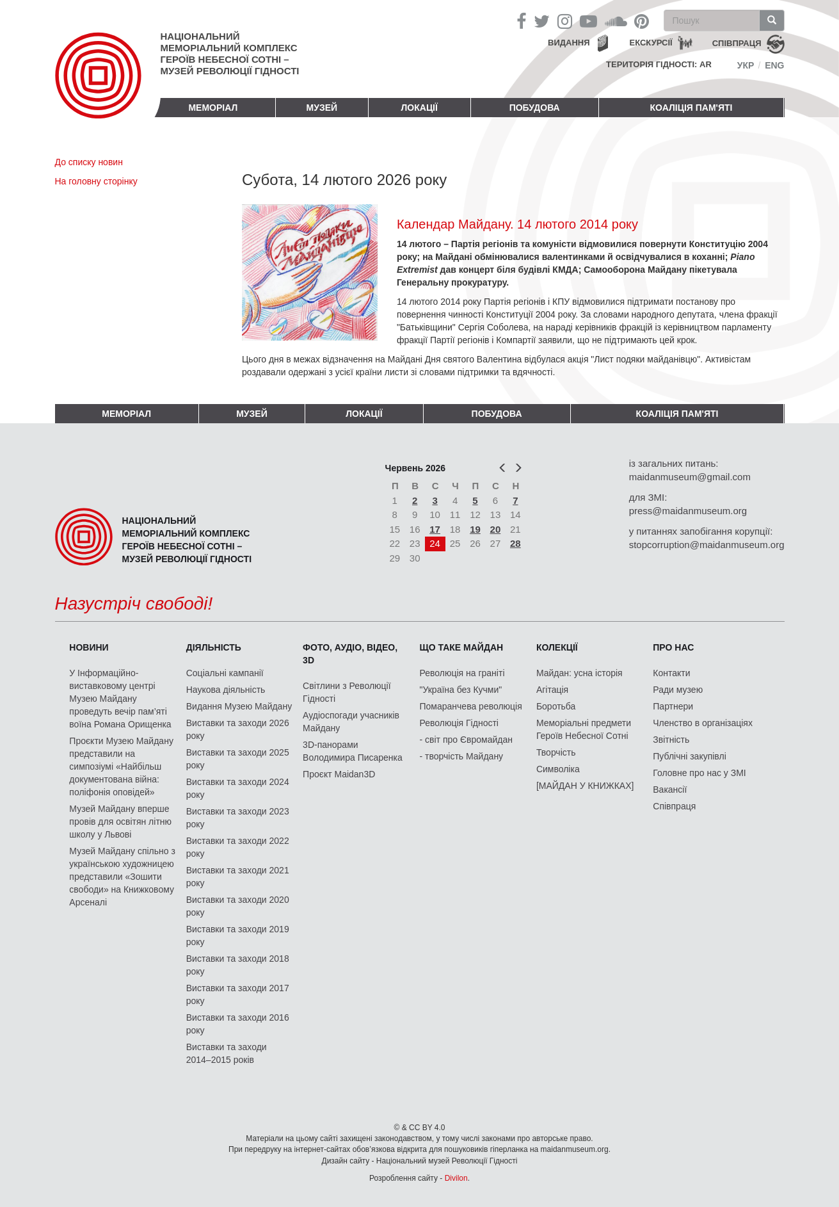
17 (434, 529)
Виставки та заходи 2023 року (237, 817)
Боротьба (555, 706)
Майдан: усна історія (579, 673)
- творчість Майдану (462, 756)
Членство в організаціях (703, 723)
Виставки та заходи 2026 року (237, 729)
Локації (419, 107)
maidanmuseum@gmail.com (690, 476)
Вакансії (670, 789)
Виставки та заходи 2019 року (237, 935)
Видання (569, 42)
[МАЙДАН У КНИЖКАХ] (585, 786)
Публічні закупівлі (689, 756)
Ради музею (678, 690)
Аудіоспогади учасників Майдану (351, 721)
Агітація (552, 690)
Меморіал (212, 107)
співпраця (737, 43)
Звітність (671, 739)
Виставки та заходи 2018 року (237, 964)
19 (475, 529)
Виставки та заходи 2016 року (237, 1023)
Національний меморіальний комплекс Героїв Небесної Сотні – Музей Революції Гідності (230, 53)
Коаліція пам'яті (691, 107)
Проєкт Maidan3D (339, 774)
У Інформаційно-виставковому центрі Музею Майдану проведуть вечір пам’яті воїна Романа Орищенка (120, 698)
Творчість (556, 752)
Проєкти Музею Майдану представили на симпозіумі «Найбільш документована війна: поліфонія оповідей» (121, 766)
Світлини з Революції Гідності (346, 692)
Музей (322, 107)
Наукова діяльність (226, 690)
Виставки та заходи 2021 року (237, 876)
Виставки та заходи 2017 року (237, 994)
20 (495, 529)
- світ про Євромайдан (466, 739)
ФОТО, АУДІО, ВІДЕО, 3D (350, 653)
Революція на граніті (462, 673)
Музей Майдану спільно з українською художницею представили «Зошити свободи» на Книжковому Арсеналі (122, 876)
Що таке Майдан (462, 647)
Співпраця (674, 806)
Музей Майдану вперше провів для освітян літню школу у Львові (120, 821)
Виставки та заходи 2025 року (237, 758)
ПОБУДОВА (534, 107)
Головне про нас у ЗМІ (699, 773)
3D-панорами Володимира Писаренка (353, 751)
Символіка (558, 769)
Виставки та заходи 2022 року (237, 847)
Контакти (671, 673)
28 (515, 543)
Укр (746, 65)
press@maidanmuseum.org (688, 510)
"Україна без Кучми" (461, 690)
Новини (88, 647)
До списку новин (89, 162)
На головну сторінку (96, 181)
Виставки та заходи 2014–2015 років (226, 1053)
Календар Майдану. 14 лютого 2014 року (517, 224)
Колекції (557, 647)
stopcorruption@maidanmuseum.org (707, 544)
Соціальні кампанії (225, 673)
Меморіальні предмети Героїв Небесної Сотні (583, 729)
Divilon (456, 1178)
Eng (774, 65)
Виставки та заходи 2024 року (237, 788)
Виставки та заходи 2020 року (237, 906)
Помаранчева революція (471, 706)
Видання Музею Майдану (239, 706)
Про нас (673, 647)
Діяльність (213, 647)
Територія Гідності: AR (659, 64)
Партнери (673, 706)
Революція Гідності (459, 723)
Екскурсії (651, 42)
